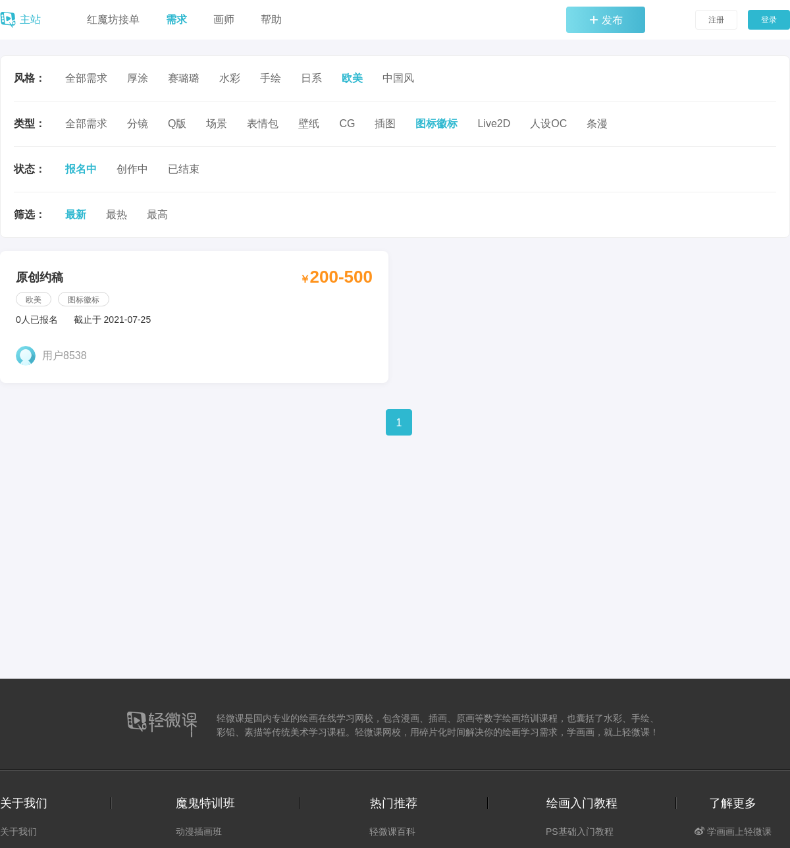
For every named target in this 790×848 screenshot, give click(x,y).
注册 (716, 19)
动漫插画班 (199, 831)
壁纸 (308, 123)
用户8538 (64, 355)
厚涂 (137, 78)
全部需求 (86, 78)
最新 (75, 214)
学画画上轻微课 (733, 831)
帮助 (271, 19)
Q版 (177, 123)
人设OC (548, 123)
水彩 (229, 78)
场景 (216, 123)
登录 (769, 19)
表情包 (262, 123)
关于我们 (18, 831)
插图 (385, 123)
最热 (116, 214)
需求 (176, 19)
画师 (223, 19)
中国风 (398, 78)
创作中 (132, 169)
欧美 (352, 78)
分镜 (137, 123)
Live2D (493, 123)
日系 (311, 78)
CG (347, 123)
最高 (157, 214)
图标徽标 (436, 123)
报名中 (81, 169)
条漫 (597, 123)
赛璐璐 (183, 78)
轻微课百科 (392, 831)
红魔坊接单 (113, 19)
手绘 (270, 78)
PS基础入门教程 (580, 831)
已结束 (183, 169)
